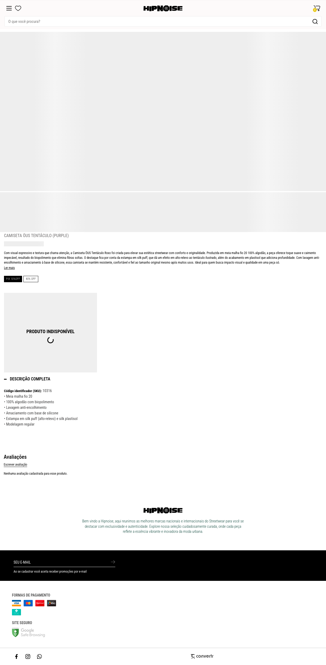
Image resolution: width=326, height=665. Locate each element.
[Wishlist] (18, 8)
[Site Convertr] (163, 656)
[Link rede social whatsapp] (39, 656)
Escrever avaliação (15, 464)
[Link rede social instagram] (28, 656)
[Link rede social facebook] (17, 656)
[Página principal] (163, 8)
